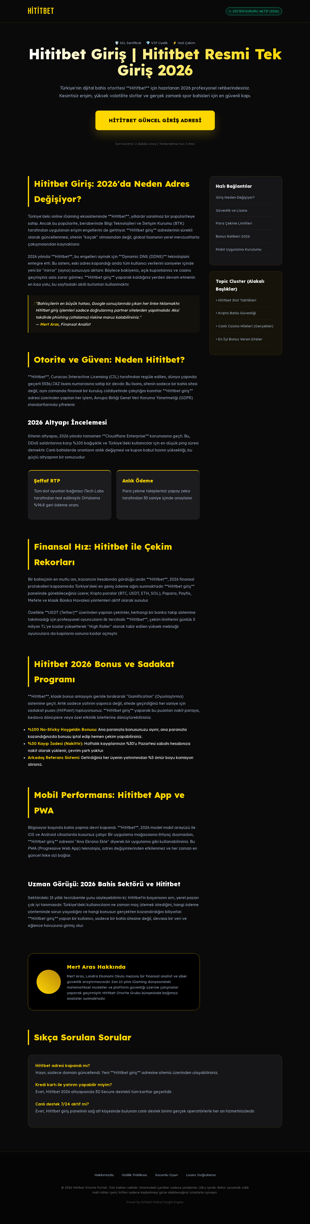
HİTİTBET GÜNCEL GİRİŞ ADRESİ (155, 120)
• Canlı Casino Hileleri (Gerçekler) (244, 326)
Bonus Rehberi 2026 (233, 236)
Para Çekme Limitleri (234, 223)
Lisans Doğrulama (201, 1175)
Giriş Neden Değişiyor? (235, 197)
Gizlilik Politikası (134, 1175)
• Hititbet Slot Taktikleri (236, 300)
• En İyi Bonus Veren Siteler (239, 339)
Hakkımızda (104, 1175)
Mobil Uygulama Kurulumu (239, 249)
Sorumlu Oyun (166, 1175)
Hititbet (41, 11)
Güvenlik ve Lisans (231, 210)
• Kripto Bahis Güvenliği (236, 313)
